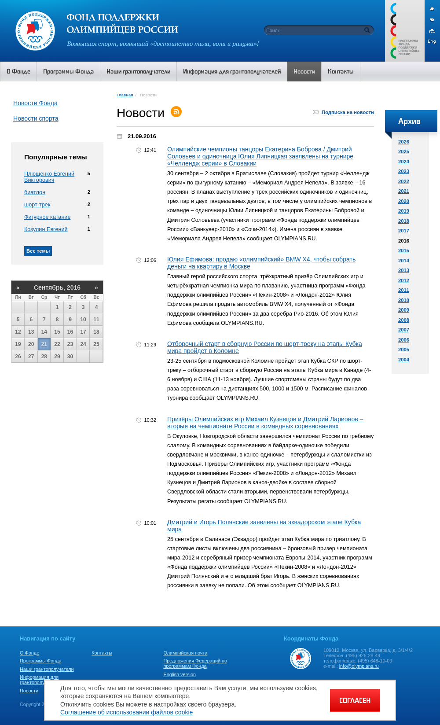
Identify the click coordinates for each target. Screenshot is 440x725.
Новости (29, 690)
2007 (403, 329)
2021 (403, 191)
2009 (403, 310)
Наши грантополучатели (47, 669)
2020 (403, 201)
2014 (403, 260)
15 (57, 332)
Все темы (38, 251)
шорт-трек (37, 205)
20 (31, 344)
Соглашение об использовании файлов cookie (126, 712)
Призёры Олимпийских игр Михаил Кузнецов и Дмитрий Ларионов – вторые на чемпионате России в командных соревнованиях (265, 423)
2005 (403, 349)
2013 (403, 270)
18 (96, 332)
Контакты (102, 652)
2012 (403, 280)
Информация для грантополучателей (41, 679)
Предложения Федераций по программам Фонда (195, 663)
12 (18, 332)
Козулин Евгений (46, 229)
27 (31, 356)
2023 (403, 171)
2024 (403, 161)
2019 (403, 210)
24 (83, 344)
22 (57, 344)
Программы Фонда (40, 660)
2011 (403, 290)
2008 (403, 320)
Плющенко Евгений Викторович (49, 177)
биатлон (34, 192)
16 (70, 332)
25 (96, 344)
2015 (403, 250)
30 (70, 356)
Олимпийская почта (185, 652)
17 (83, 332)
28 (44, 356)
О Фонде (29, 652)
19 (18, 344)
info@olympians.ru (359, 666)
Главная (125, 94)
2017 (403, 230)
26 (18, 356)
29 (57, 356)
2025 (403, 151)
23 (70, 344)
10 (83, 319)
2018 (403, 221)
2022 (403, 181)
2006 (403, 339)
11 (96, 319)
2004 (403, 359)
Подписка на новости (348, 112)
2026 (403, 141)
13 (31, 332)
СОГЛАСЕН (354, 700)
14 (44, 332)
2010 (403, 300)
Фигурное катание (47, 217)
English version (179, 674)
